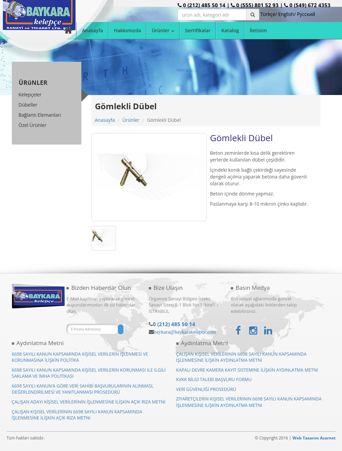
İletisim (258, 30)
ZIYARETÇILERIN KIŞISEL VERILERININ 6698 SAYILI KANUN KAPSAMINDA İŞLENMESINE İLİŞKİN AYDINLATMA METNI (249, 402)
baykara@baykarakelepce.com (185, 331)
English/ (287, 14)
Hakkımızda (127, 30)
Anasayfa (92, 30)
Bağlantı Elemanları (40, 115)
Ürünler (130, 120)
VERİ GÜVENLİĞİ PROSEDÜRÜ (206, 389)
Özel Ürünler (33, 125)
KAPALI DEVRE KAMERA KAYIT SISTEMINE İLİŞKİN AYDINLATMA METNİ (247, 370)
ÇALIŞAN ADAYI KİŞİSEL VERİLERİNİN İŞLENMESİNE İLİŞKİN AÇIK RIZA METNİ (88, 402)
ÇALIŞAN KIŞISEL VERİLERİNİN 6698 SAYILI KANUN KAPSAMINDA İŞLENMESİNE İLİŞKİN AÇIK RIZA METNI (77, 415)
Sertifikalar (197, 30)
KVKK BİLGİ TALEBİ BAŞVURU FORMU (214, 379)
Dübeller (28, 104)
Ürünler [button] (163, 30)
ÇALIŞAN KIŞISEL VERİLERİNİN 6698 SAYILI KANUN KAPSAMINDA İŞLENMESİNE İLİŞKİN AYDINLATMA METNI (241, 357)
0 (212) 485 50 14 (174, 324)
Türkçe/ (268, 14)
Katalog (230, 30)
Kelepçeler (30, 94)
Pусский (306, 14)
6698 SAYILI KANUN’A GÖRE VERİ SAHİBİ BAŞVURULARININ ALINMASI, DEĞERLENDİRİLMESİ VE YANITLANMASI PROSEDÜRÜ (83, 389)
